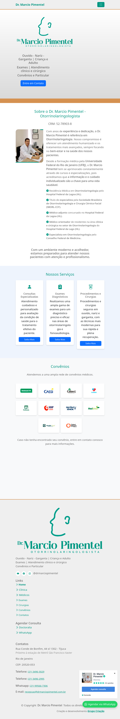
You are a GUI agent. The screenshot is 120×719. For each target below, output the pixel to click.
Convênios (23, 610)
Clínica (21, 589)
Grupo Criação (95, 711)
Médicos (22, 595)
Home (21, 584)
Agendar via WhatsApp (100, 704)
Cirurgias (22, 605)
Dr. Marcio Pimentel (30, 5)
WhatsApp (24, 632)
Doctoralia (24, 627)
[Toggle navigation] (100, 4)
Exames (21, 600)
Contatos (22, 615)
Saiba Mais (29, 339)
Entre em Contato (33, 83)
